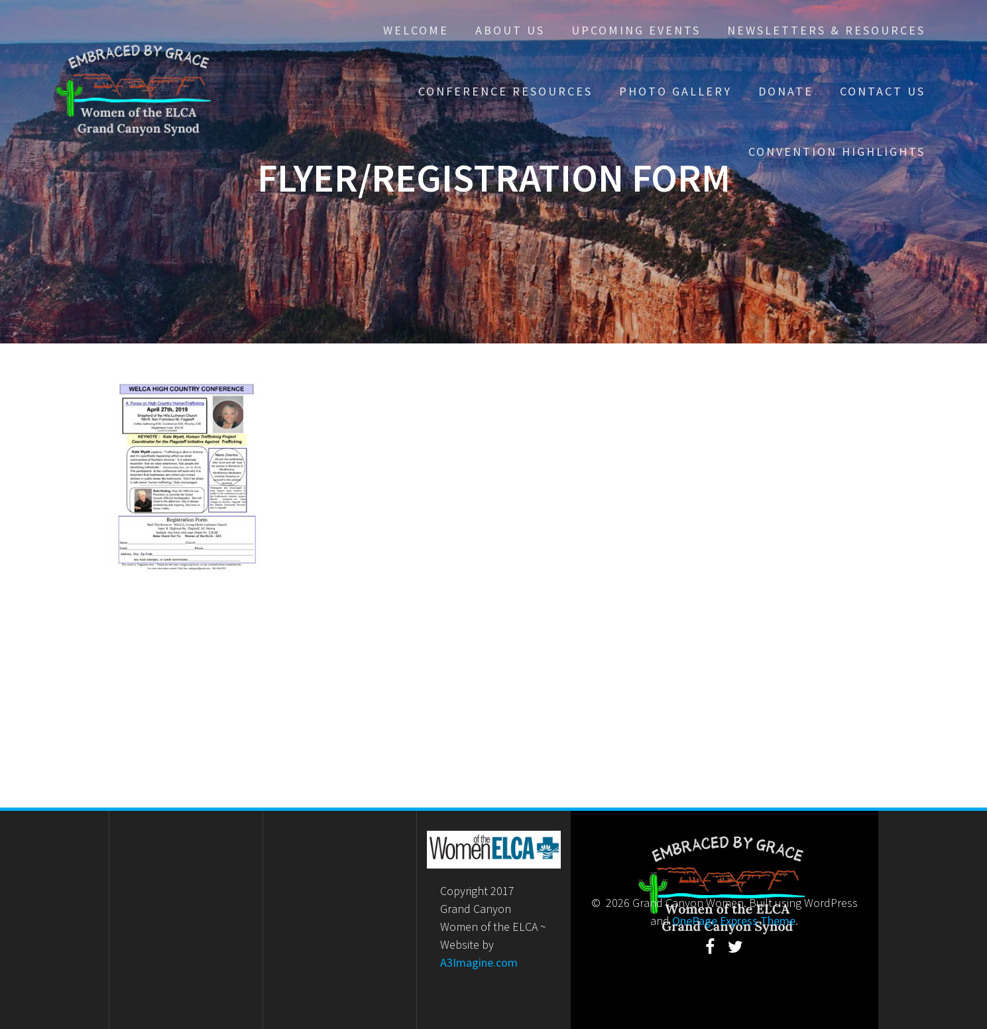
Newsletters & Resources (826, 30)
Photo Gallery (675, 91)
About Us (510, 30)
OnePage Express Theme (733, 920)
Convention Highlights (836, 151)
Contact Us (882, 91)
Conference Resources (505, 91)
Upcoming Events (636, 30)
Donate (785, 91)
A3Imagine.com (479, 962)
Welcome (416, 30)
